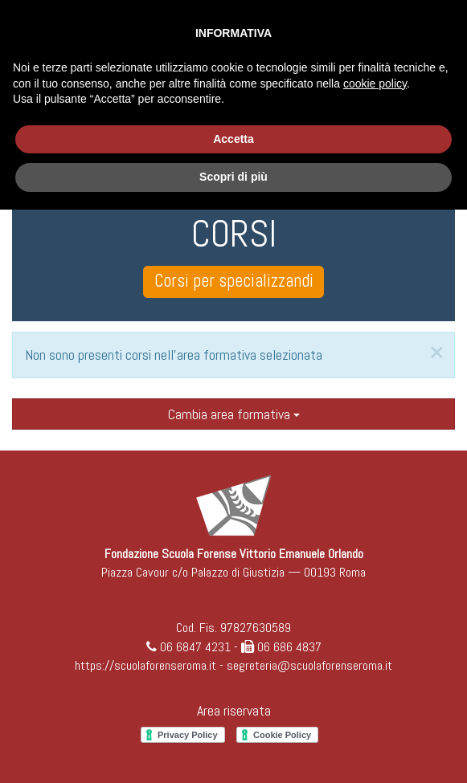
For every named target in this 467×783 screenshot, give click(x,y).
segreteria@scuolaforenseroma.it (309, 665)
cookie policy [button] (375, 83)
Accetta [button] (233, 139)
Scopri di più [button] (233, 176)
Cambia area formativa (234, 414)
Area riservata (234, 710)
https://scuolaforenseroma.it (145, 665)
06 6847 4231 (195, 646)
